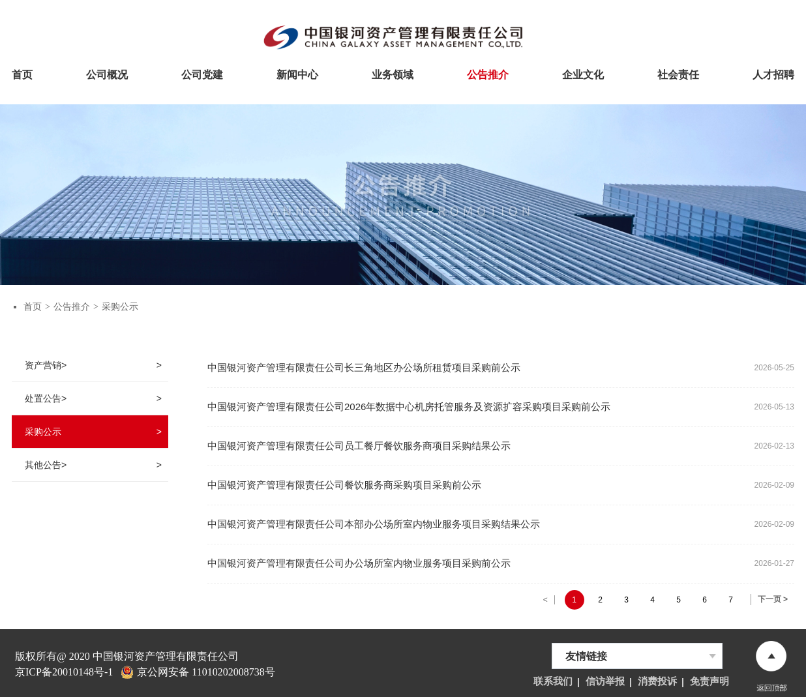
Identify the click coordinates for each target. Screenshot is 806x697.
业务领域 (392, 73)
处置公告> (46, 398)
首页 (22, 73)
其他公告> (46, 465)
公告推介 (488, 73)
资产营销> (46, 365)
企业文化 (583, 73)
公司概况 (107, 73)
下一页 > (773, 599)
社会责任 (678, 73)
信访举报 (605, 681)
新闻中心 (297, 73)
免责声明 (709, 681)
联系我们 (553, 681)
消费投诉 (657, 681)
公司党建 (202, 73)
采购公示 (120, 307)
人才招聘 (773, 73)
